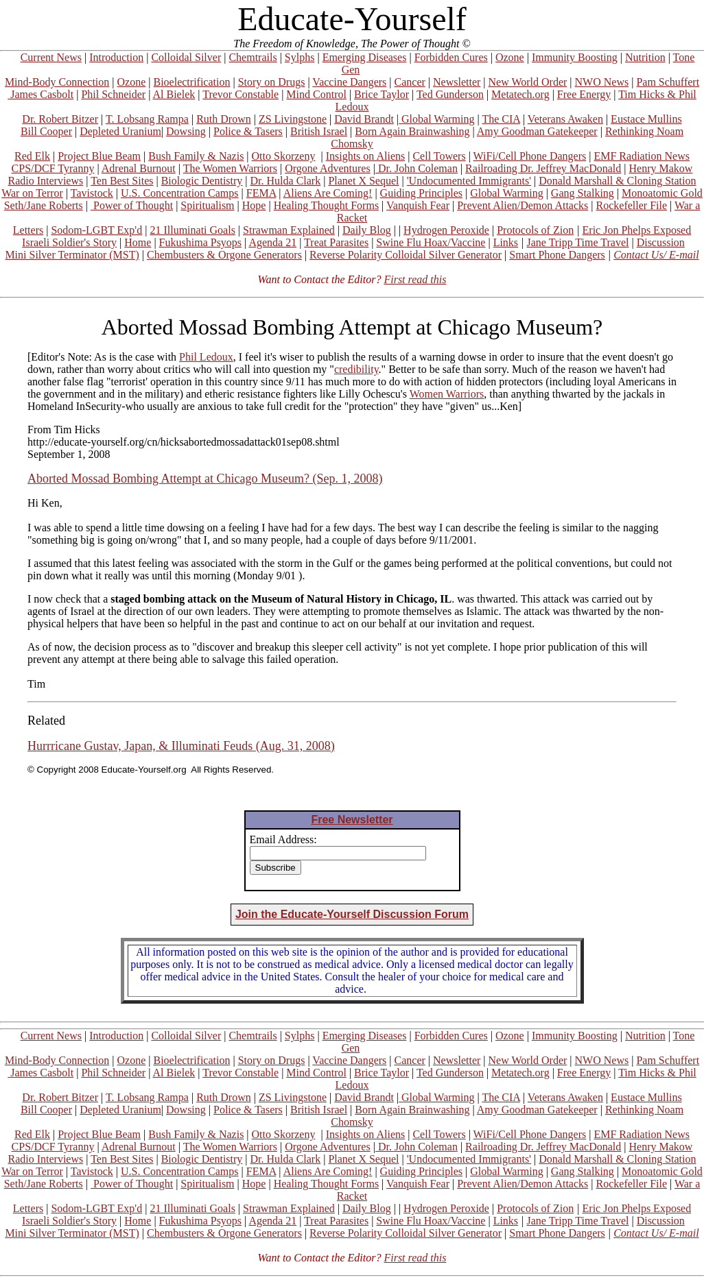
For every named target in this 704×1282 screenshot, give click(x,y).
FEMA (261, 193)
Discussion (661, 242)
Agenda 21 (272, 242)
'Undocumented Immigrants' (469, 180)
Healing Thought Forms (326, 205)
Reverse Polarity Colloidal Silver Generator (405, 255)
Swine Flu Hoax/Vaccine (430, 242)
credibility (356, 369)
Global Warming (436, 119)
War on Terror (32, 193)
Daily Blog (366, 230)
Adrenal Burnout (139, 168)
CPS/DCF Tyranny (53, 168)
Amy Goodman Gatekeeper (537, 131)
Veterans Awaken (565, 119)
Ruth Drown (223, 119)
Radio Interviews (45, 180)
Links (505, 242)
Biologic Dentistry (202, 180)
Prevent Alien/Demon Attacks (522, 205)
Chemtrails (252, 57)
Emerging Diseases (364, 57)
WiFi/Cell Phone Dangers (530, 156)
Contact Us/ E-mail (656, 255)
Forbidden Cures (451, 57)
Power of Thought (132, 205)
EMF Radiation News (642, 156)
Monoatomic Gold (662, 193)
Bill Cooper (46, 131)
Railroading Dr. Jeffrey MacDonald (543, 168)
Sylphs (300, 57)
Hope (254, 205)
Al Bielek (173, 94)
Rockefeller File (632, 205)
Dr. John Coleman (416, 168)
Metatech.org (520, 94)
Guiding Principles (421, 193)
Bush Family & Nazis (196, 156)
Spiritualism (207, 205)
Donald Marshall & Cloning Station (617, 180)
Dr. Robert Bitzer (60, 119)
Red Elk (32, 156)
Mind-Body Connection (57, 82)
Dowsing (186, 131)
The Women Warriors (230, 168)
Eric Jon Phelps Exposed (637, 230)
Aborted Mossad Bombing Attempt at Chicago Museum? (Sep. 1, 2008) (204, 478)
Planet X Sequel (363, 180)
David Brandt (364, 119)
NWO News (602, 82)
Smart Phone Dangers (557, 255)
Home (137, 242)
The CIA (501, 119)
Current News (51, 57)
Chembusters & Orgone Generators (224, 255)
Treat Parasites (336, 242)
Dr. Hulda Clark (285, 180)
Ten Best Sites (122, 180)
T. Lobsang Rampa (147, 119)
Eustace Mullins (646, 119)
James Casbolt (40, 94)
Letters (28, 230)
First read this (415, 279)
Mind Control (316, 94)
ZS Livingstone (293, 119)
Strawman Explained (289, 230)
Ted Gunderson (450, 94)
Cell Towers (438, 156)
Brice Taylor (381, 94)
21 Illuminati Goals (192, 230)
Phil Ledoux (206, 357)
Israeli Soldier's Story (69, 242)
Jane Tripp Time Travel (578, 242)
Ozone (509, 57)
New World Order (528, 82)
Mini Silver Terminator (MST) (72, 255)
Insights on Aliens (366, 156)
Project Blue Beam (99, 156)
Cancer (410, 82)
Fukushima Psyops (200, 242)
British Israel (318, 131)
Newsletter (456, 82)
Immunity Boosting (575, 57)
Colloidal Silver (186, 57)
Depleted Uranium (120, 131)
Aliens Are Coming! (328, 193)
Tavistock (92, 193)
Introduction (116, 57)
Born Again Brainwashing (412, 131)
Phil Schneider (113, 94)
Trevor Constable (240, 94)
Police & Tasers (248, 131)
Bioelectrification (191, 82)
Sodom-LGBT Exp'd (96, 230)
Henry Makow (661, 168)
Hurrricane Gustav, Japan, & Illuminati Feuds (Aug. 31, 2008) (181, 746)
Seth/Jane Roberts (43, 205)
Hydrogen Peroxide (446, 230)
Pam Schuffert (667, 82)
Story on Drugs (271, 82)
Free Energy (584, 94)
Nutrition (645, 57)
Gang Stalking (582, 193)
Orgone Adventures (328, 168)
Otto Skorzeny (284, 156)
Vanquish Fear (417, 205)
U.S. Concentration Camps (180, 193)
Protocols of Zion (535, 230)
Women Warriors (447, 394)
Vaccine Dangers (349, 82)
